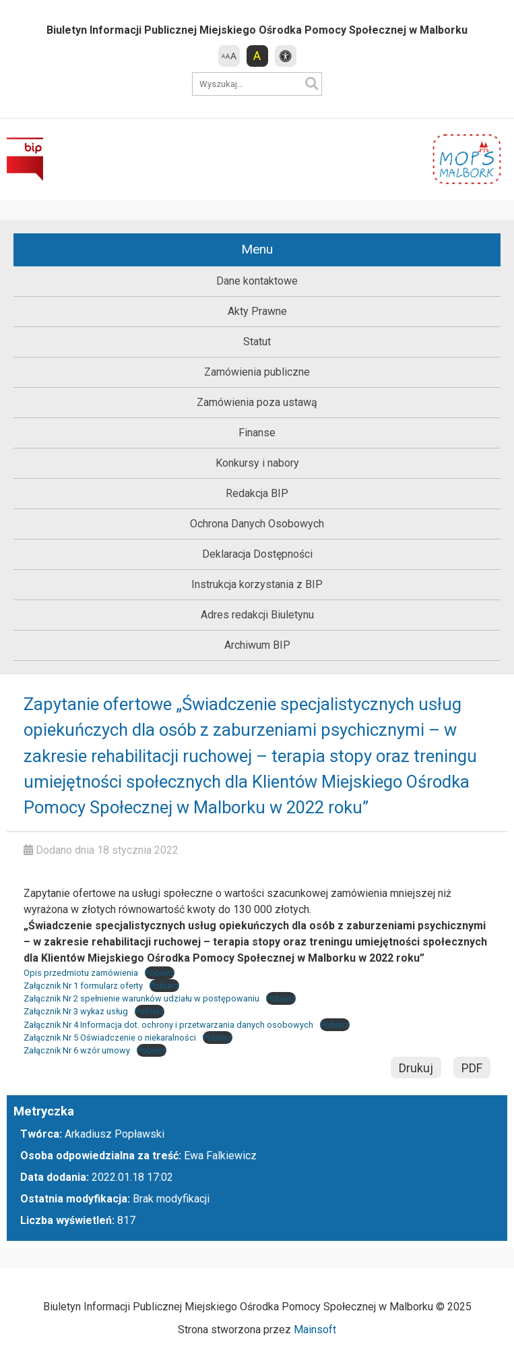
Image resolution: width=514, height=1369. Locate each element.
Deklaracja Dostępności (257, 554)
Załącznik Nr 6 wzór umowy (77, 1050)
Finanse (257, 432)
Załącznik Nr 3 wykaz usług (76, 1011)
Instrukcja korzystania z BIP (257, 584)
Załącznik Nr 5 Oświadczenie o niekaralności (110, 1037)
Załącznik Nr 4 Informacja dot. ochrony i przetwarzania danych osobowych (168, 1025)
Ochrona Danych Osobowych (257, 523)
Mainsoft (315, 1329)
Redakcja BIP (257, 493)
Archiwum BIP (257, 645)
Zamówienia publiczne (257, 372)
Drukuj (416, 1068)
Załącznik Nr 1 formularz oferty (83, 986)
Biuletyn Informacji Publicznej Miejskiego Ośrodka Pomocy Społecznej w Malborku (257, 30)
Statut (257, 341)
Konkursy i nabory (257, 463)
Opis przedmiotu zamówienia (81, 973)
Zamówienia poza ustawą (257, 402)
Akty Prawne (257, 311)
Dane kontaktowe (257, 280)
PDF (471, 1068)
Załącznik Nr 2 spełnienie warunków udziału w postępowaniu (141, 998)
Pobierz (159, 973)
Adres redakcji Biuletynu (257, 614)
